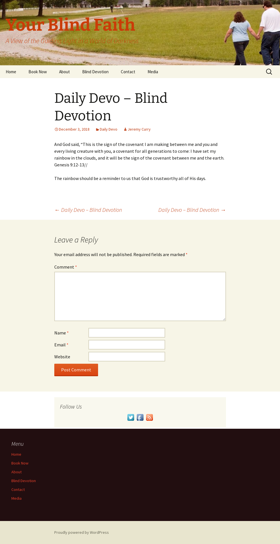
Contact (128, 71)
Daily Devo (108, 129)
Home (11, 71)
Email (61, 345)
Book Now (37, 71)
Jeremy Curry (139, 129)
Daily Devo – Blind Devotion (88, 209)
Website (62, 356)
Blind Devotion (95, 71)
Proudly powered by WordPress (81, 532)
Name (61, 333)
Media (153, 71)
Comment (65, 267)
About (64, 71)
